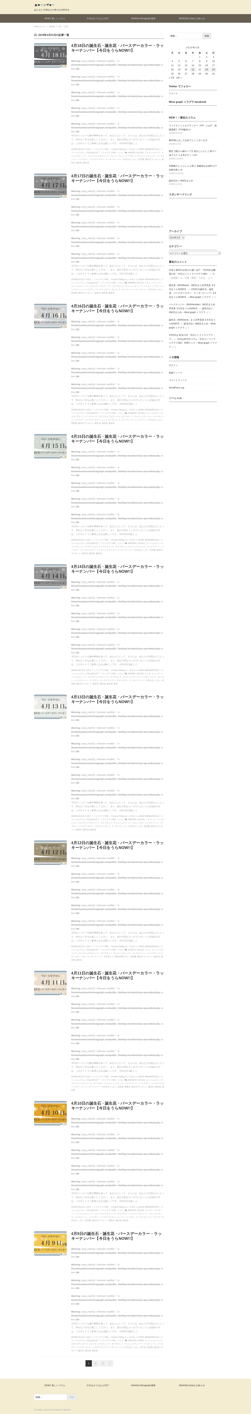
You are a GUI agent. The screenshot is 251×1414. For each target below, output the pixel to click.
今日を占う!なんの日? (98, 18)
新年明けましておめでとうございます (188, 140)
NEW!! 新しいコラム (55, 18)
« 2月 (171, 77)
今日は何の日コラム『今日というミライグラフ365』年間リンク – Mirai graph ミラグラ (193, 343)
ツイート (173, 93)
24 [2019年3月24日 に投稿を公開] (213, 69)
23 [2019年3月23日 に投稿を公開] (206, 69)
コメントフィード (178, 380)
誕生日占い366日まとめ (181, 180)
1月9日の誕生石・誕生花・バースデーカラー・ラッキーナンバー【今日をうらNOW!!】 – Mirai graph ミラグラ (192, 293)
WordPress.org (176, 387)
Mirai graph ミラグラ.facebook (187, 102)
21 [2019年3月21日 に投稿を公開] (193, 69)
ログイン (173, 365)
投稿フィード (175, 372)
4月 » (179, 77)
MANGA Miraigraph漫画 (143, 18)
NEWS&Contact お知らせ (192, 18)
